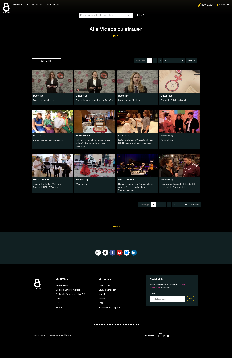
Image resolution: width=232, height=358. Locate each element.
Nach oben (116, 228)
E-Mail (154, 293)
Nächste (191, 61)
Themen (142, 15)
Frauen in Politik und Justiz (174, 100)
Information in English (109, 307)
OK (190, 298)
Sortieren (50, 61)
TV (29, 5)
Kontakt (102, 294)
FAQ (101, 303)
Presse (102, 298)
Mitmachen (39, 5)
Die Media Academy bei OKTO (70, 294)
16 (182, 61)
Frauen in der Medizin (43, 100)
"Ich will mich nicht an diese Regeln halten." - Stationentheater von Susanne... (93, 143)
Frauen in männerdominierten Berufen (94, 100)
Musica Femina (84, 135)
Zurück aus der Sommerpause (48, 140)
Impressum (39, 334)
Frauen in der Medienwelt (130, 100)
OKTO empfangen (107, 289)
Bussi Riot (38, 95)
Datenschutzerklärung (60, 334)
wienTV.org (39, 135)
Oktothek (19, 5)
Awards (59, 307)
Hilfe (57, 303)
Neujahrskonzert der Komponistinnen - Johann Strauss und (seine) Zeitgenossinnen (137, 187)
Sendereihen (61, 285)
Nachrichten (167, 140)
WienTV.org (81, 184)
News (58, 298)
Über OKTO (104, 285)
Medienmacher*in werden (68, 289)
